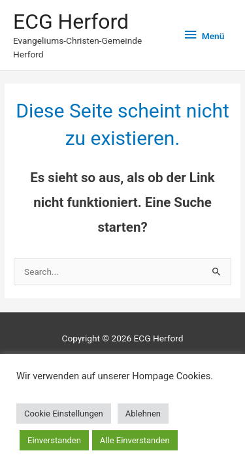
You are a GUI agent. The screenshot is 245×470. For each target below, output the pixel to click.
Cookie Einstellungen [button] (63, 413)
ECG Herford (71, 21)
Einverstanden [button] (54, 440)
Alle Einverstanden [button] (135, 440)
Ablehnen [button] (143, 413)
